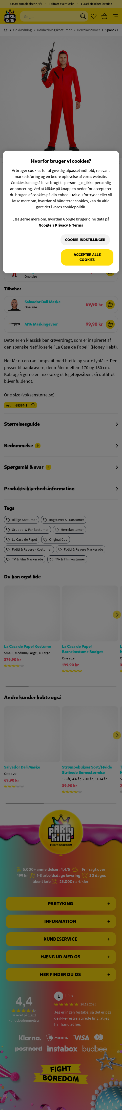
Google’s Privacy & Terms (61, 225)
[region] (61, 212)
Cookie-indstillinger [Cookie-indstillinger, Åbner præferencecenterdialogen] (85, 239)
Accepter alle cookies (87, 257)
